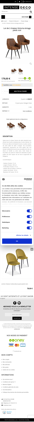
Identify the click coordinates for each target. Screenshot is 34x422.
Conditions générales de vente (9, 387)
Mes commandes (6, 362)
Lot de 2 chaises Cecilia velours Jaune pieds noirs (14, 284)
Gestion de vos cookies (8, 370)
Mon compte (5, 359)
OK (17, 241)
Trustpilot (2, 298)
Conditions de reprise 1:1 (8, 382)
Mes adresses (5, 364)
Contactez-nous (7, 405)
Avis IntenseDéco (6, 389)
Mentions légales (6, 384)
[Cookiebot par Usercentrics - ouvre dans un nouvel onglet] (24, 179)
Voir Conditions (27, 111)
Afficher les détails (22, 235)
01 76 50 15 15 (27, 2)
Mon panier (5, 367)
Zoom (30, 63)
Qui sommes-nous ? (7, 379)
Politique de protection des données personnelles (15, 392)
